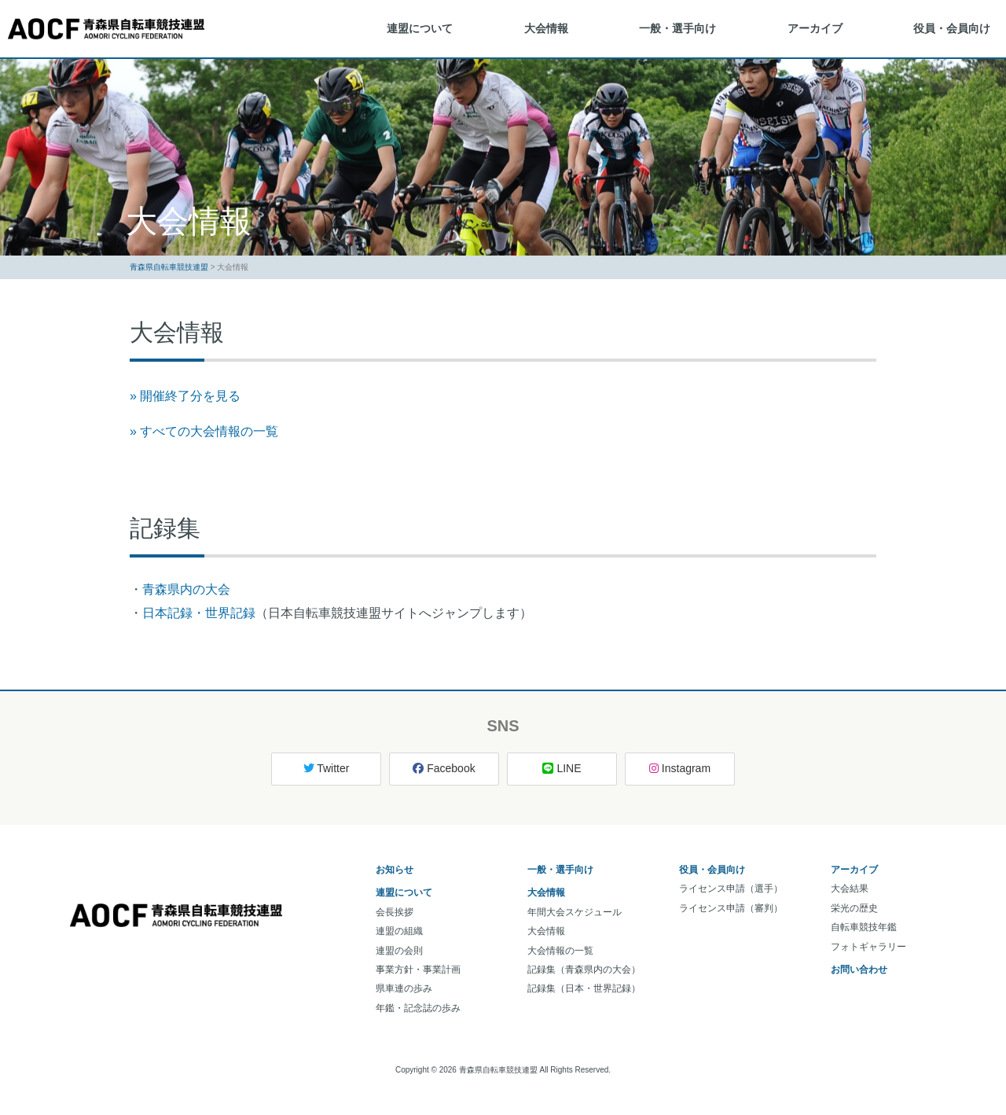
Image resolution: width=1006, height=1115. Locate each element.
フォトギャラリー (868, 946)
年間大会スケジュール (574, 912)
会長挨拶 (394, 912)
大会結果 (849, 888)
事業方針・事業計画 (418, 969)
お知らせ (394, 869)
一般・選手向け (677, 28)
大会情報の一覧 (560, 950)
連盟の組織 (399, 931)
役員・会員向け (951, 28)
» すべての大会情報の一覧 (204, 431)
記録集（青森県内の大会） (584, 969)
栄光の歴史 (854, 908)
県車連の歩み (404, 988)
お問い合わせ (859, 969)
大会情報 (546, 28)
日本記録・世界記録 (198, 613)
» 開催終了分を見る (185, 396)
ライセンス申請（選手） (731, 888)
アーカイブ (815, 28)
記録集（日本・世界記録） (584, 988)
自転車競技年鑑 (864, 927)
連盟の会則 (399, 950)
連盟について (420, 28)
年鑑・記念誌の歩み (418, 1008)
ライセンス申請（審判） (731, 908)
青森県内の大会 (186, 589)
